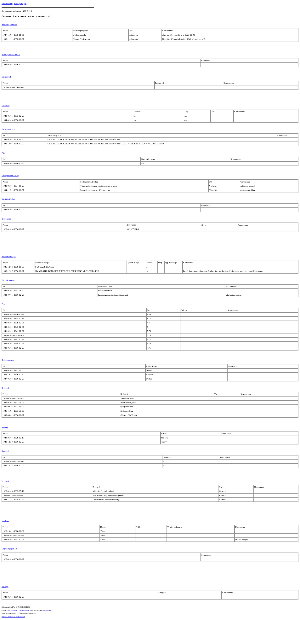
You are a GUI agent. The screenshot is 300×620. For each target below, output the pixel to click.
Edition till (6, 77)
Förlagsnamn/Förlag (10, 175)
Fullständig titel (8, 129)
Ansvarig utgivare (9, 24)
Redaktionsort (8, 360)
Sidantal (5, 451)
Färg (3, 153)
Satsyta (5, 427)
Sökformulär (7, 3)
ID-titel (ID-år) (8, 199)
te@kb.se (47, 610)
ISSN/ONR (6, 219)
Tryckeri (5, 481)
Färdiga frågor (20, 3)
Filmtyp (5, 586)
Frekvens (5, 105)
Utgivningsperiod (9, 549)
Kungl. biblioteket (12, 610)
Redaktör (5, 388)
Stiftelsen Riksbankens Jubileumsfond (13, 617)
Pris (3, 304)
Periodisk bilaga (8, 256)
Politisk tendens (8, 280)
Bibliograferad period (11, 54)
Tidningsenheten (24, 610)
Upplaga (5, 521)
